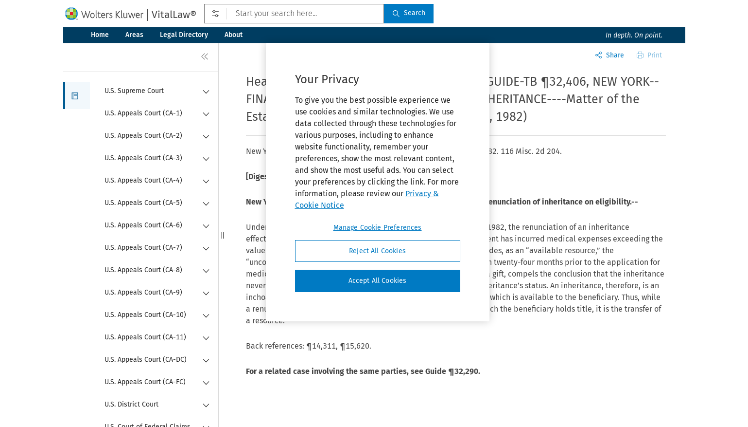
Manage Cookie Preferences (377, 227)
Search (408, 13)
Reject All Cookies (377, 251)
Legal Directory (184, 35)
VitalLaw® (174, 14)
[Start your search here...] (293, 13)
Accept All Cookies (377, 281)
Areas (134, 35)
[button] (76, 95)
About (234, 35)
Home (100, 35)
